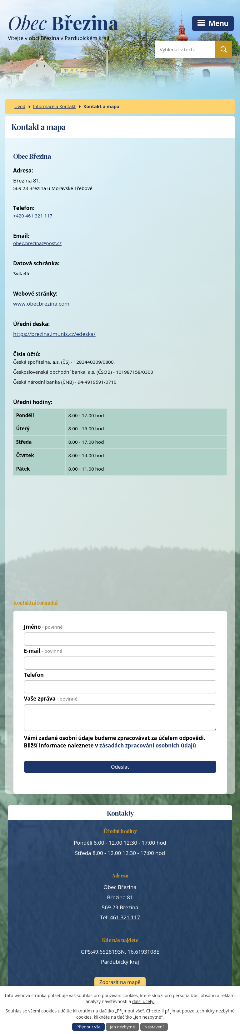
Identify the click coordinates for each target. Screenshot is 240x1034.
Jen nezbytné (122, 1027)
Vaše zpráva (51, 698)
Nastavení (154, 1027)
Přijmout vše (89, 1027)
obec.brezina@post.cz (37, 243)
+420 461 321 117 (32, 215)
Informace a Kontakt (54, 106)
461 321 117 (125, 917)
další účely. (143, 1001)
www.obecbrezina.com (41, 303)
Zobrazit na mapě (120, 982)
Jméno (43, 626)
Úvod (19, 106)
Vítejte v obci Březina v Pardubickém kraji (63, 30)
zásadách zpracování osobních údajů (147, 745)
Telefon (34, 674)
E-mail (43, 650)
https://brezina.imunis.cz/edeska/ (54, 333)
